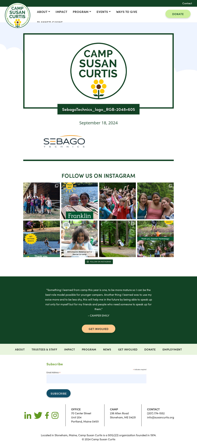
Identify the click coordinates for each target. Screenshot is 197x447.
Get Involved (128, 349)
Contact (187, 3)
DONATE (178, 14)
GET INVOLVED (98, 329)
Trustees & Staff (44, 349)
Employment (172, 349)
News (107, 349)
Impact (61, 11)
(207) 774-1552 (156, 413)
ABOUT (42, 11)
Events (102, 11)
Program (81, 11)
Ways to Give (126, 11)
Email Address (53, 372)
